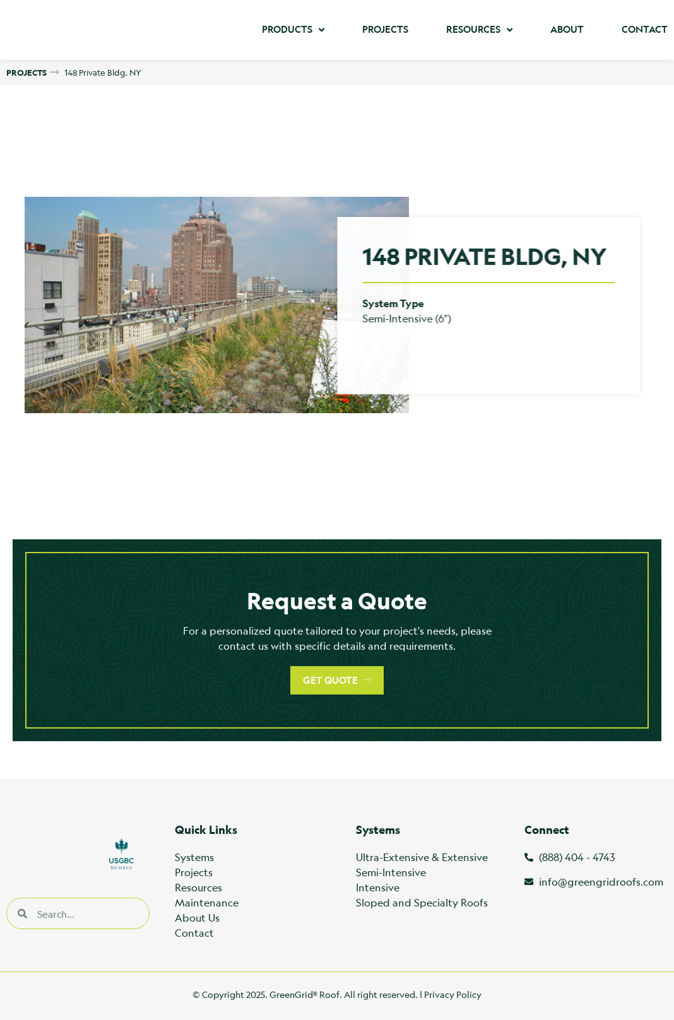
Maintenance (207, 902)
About (567, 29)
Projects (385, 29)
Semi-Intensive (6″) (378, 318)
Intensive (377, 887)
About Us (197, 917)
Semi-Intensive (391, 872)
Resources (479, 30)
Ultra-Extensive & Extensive (422, 857)
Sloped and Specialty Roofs (422, 902)
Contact (645, 29)
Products (293, 30)
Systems (194, 857)
